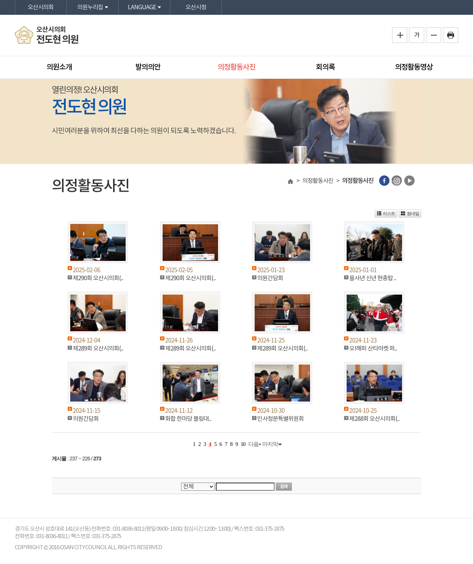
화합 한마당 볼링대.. (188, 419)
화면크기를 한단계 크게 (399, 35)
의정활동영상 (414, 67)
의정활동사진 (236, 67)
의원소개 (59, 67)
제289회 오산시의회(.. (98, 348)
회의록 (325, 67)
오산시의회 (41, 7)
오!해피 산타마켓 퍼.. (373, 348)
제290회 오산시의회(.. (98, 278)
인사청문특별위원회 (280, 419)
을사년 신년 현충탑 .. (372, 278)
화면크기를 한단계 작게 (433, 35)
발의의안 (147, 67)
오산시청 (196, 7)
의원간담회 (270, 278)
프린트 (450, 35)
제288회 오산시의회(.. (374, 419)
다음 (253, 444)
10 (243, 444)
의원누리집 (90, 7)
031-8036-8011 (52, 536)
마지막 (270, 444)
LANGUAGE (142, 7)
